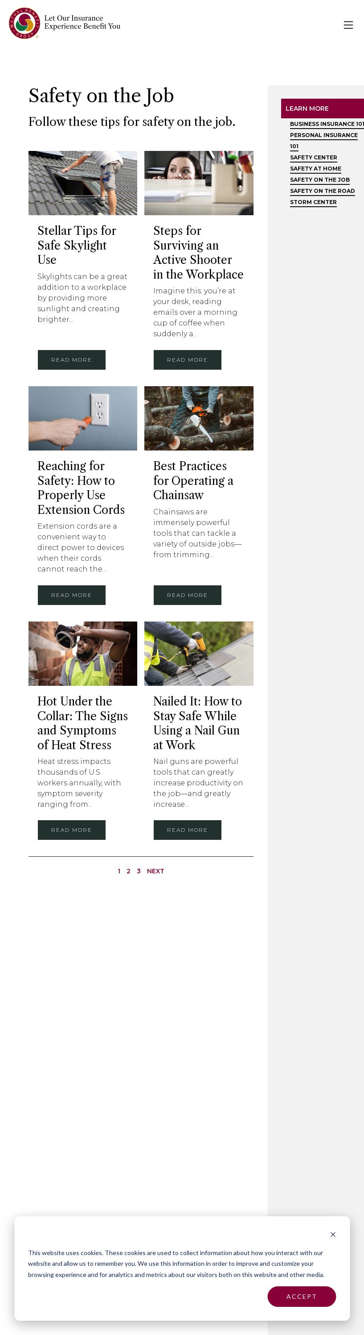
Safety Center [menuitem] (313, 157)
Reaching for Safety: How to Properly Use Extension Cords (81, 488)
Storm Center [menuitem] (313, 202)
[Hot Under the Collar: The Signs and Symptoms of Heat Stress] (83, 654)
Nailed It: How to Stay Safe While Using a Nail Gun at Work (197, 723)
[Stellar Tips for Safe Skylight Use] (83, 183)
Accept (301, 1296)
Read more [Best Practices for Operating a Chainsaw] (187, 595)
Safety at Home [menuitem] (315, 168)
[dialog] (182, 1268)
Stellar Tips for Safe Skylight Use (76, 245)
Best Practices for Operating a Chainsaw (193, 480)
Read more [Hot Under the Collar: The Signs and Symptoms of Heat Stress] (71, 829)
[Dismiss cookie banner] (333, 1235)
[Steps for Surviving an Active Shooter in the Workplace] (198, 183)
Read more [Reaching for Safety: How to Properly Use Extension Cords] (71, 595)
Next (155, 871)
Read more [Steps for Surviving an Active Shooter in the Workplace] (187, 359)
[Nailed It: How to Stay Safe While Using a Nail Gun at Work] (198, 654)
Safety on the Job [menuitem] (320, 179)
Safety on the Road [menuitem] (322, 191)
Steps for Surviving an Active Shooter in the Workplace (198, 253)
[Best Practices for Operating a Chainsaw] (198, 418)
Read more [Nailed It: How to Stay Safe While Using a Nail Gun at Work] (187, 829)
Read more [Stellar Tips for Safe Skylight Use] (71, 359)
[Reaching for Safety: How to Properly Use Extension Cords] (83, 418)
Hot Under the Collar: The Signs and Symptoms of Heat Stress (82, 723)
